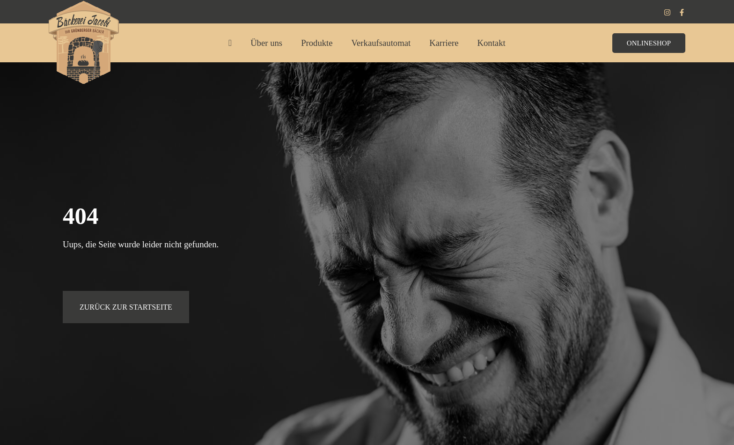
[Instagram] (667, 12)
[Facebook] (681, 12)
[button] (648, 47)
